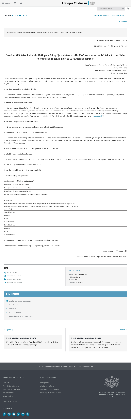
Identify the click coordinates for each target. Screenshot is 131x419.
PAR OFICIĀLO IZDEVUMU (14, 282)
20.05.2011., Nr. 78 (19, 15)
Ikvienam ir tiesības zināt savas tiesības (112, 395)
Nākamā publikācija (118, 15)
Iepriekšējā (9, 330)
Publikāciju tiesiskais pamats (50, 392)
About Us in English (10, 401)
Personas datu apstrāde (12, 389)
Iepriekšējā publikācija (101, 15)
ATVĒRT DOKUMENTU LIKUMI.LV (20, 301)
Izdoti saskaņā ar (15, 312)
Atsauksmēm (8, 396)
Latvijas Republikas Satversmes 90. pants (112, 392)
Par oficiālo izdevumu (11, 386)
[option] (33, 342)
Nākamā (122, 330)
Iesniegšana (44, 383)
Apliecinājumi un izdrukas (49, 389)
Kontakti (6, 383)
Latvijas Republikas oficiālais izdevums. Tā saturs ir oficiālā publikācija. (65, 366)
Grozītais (12, 309)
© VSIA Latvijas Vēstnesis (13, 377)
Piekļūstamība (8, 392)
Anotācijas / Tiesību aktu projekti (21, 316)
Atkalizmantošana (47, 386)
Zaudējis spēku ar (15, 305)
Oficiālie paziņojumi (48, 377)
